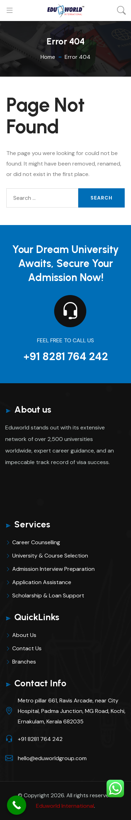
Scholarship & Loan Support (48, 595)
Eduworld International (65, 806)
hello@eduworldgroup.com (52, 758)
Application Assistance (41, 582)
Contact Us (27, 648)
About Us (24, 635)
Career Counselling (36, 542)
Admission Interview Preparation (53, 569)
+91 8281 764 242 (65, 356)
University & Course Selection (50, 555)
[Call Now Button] (16, 805)
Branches (24, 661)
